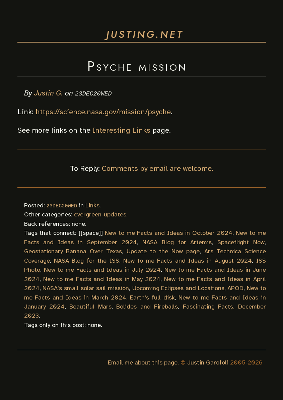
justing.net (145, 34)
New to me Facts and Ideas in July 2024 (102, 269)
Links (92, 205)
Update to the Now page (163, 251)
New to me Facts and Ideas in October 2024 (168, 233)
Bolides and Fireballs (147, 306)
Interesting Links (121, 129)
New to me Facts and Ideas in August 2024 (187, 260)
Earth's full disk (152, 297)
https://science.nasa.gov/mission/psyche (103, 111)
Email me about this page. (143, 362)
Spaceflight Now (241, 242)
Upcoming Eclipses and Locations (178, 288)
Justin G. (48, 92)
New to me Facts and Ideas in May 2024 (101, 278)
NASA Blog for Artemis (177, 242)
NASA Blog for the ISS (86, 260)
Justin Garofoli (207, 362)
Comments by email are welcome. (157, 168)
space (91, 233)
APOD (235, 288)
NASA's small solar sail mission (86, 288)
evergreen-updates (100, 214)
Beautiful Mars (90, 306)
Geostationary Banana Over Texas (73, 251)
